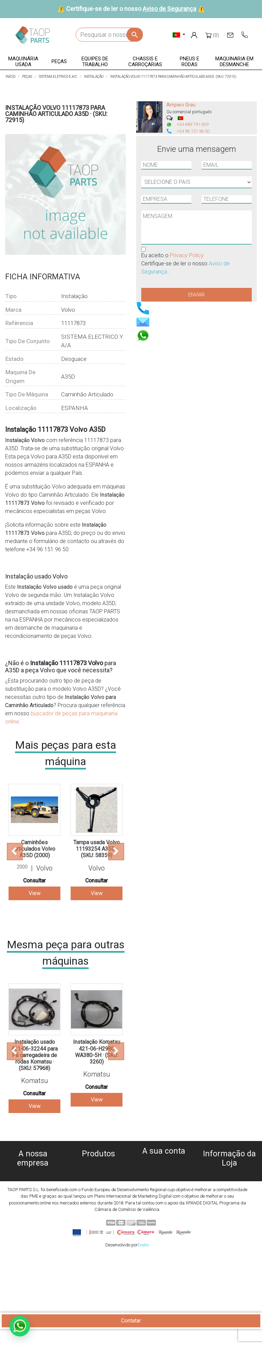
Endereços (164, 1187)
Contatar (131, 1320)
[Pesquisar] (109, 35)
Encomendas (164, 1170)
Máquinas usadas (98, 1165)
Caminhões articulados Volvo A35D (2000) (34, 849)
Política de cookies (33, 1183)
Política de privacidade (32, 1191)
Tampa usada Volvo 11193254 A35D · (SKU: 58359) (96, 849)
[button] (23, 62)
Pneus (98, 1214)
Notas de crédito (164, 1178)
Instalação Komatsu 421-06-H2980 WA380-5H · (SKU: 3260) (96, 1052)
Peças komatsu (98, 1222)
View (35, 893)
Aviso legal (33, 1199)
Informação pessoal (163, 1162)
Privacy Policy (187, 255)
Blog (32, 1240)
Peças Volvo (98, 1230)
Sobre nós (32, 1174)
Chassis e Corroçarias (98, 1206)
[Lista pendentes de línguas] (179, 34)
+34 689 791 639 (192, 124)
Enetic (143, 1335)
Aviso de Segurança (169, 8)
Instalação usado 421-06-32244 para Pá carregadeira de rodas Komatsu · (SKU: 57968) (34, 1055)
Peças (98, 1189)
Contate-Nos (32, 1232)
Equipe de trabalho (98, 1198)
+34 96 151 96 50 (193, 131)
